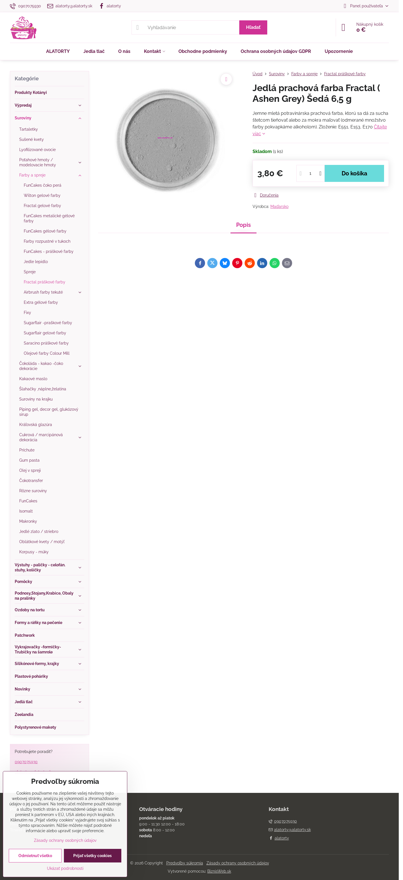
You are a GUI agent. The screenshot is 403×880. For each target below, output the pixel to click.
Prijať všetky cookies (92, 855)
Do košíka (354, 173)
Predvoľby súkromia (184, 863)
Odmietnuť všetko (35, 855)
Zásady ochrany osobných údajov (237, 863)
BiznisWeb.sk (219, 871)
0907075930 (26, 761)
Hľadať (253, 27)
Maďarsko (279, 206)
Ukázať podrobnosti (65, 868)
